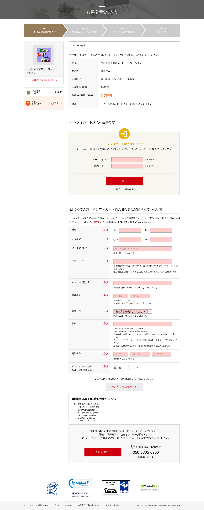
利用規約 (112, 378)
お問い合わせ (102, 452)
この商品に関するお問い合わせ (43, 80)
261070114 (85, 496)
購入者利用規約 (112, 505)
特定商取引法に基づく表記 (89, 505)
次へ (124, 181)
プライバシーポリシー (63, 505)
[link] (80, 484)
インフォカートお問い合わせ (36, 505)
